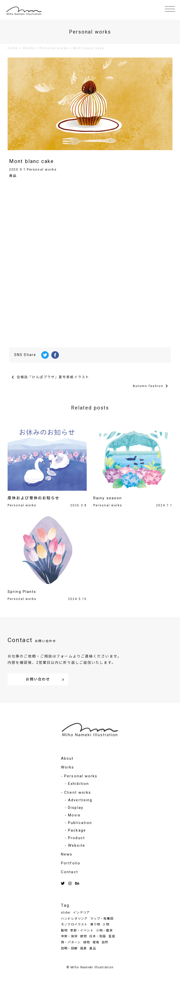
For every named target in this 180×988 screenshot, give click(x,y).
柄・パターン (71, 942)
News (66, 854)
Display (75, 807)
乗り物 (95, 924)
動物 (64, 930)
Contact (69, 872)
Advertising (80, 800)
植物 (86, 942)
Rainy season (107, 498)
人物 (106, 924)
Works (67, 767)
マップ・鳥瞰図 (102, 918)
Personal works (42, 169)
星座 (111, 936)
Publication (80, 822)
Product (76, 838)
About (67, 758)
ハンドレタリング (74, 918)
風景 (83, 948)
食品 (13, 176)
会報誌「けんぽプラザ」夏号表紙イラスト (53, 377)
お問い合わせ (38, 679)
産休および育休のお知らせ (33, 498)
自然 (105, 942)
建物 (83, 936)
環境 (96, 942)
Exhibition (78, 783)
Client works (77, 792)
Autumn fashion (148, 386)
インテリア (81, 912)
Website (76, 845)
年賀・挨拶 (69, 936)
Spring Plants (22, 591)
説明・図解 (69, 948)
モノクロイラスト (74, 924)
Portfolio (70, 863)
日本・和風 (97, 936)
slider (66, 912)
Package (77, 830)
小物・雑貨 (104, 930)
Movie (74, 815)
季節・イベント (81, 930)
